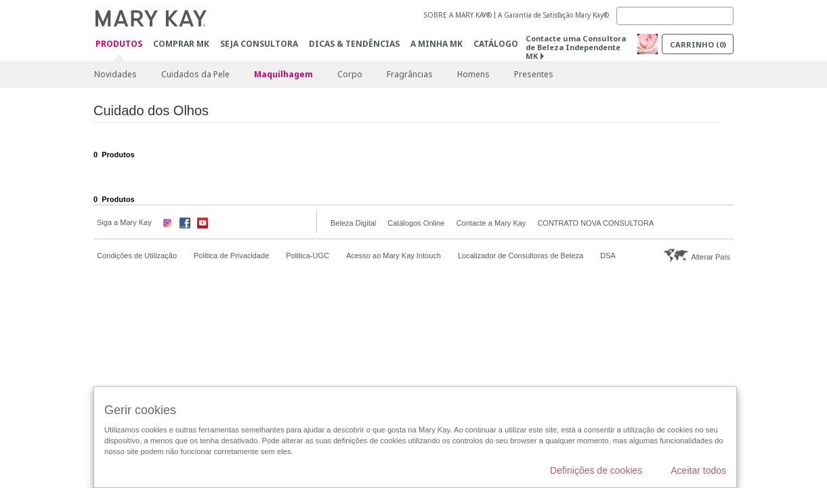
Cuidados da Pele (195, 74)
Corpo (349, 74)
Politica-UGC (307, 255)
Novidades (115, 74)
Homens (473, 74)
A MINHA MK (436, 43)
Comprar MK (181, 43)
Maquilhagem (283, 74)
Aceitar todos (698, 470)
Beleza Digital (353, 223)
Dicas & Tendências (354, 43)
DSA (608, 255)
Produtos (119, 44)
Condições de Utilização (137, 255)
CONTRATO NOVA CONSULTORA (595, 223)
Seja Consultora (259, 43)
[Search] (675, 16)
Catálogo (495, 43)
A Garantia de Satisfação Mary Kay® (553, 15)
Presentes (533, 74)
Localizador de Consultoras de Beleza (520, 255)
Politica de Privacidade (231, 255)
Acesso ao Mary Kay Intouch (393, 255)
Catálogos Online (415, 223)
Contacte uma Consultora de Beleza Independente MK (576, 47)
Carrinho (698, 44)
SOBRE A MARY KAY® (458, 15)
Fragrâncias (410, 74)
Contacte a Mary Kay (491, 223)
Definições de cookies (596, 470)
